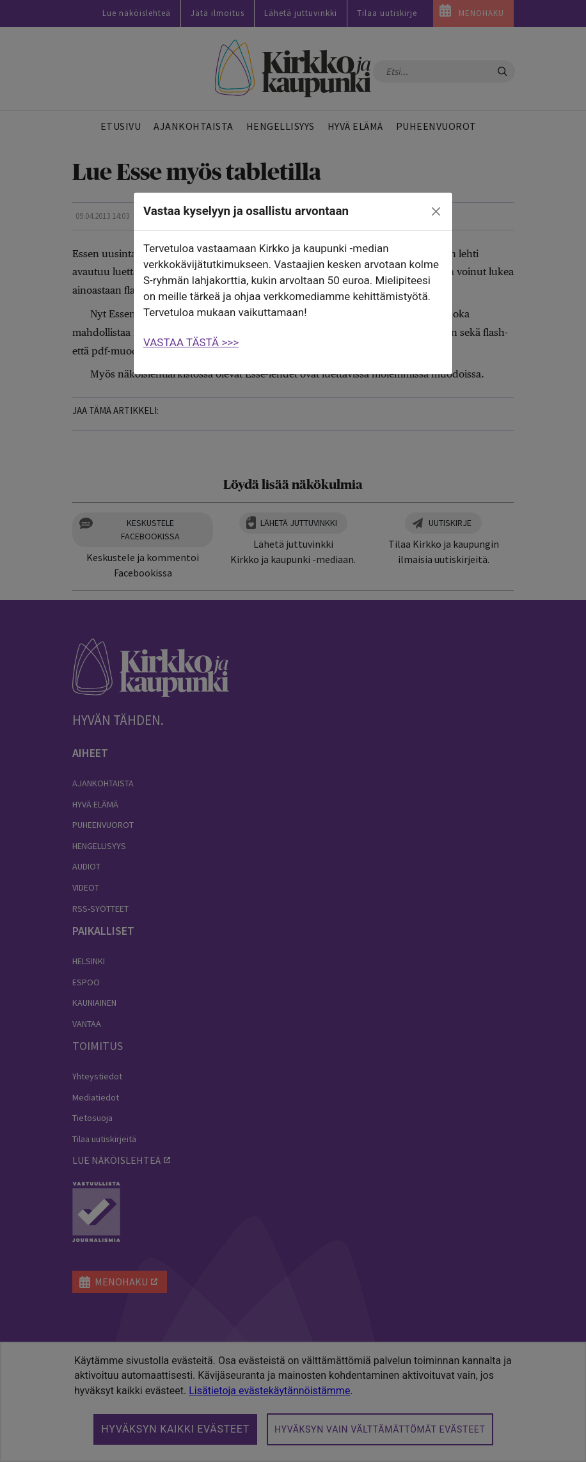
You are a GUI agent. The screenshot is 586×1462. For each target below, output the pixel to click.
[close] (436, 211)
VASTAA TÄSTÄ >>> (191, 342)
